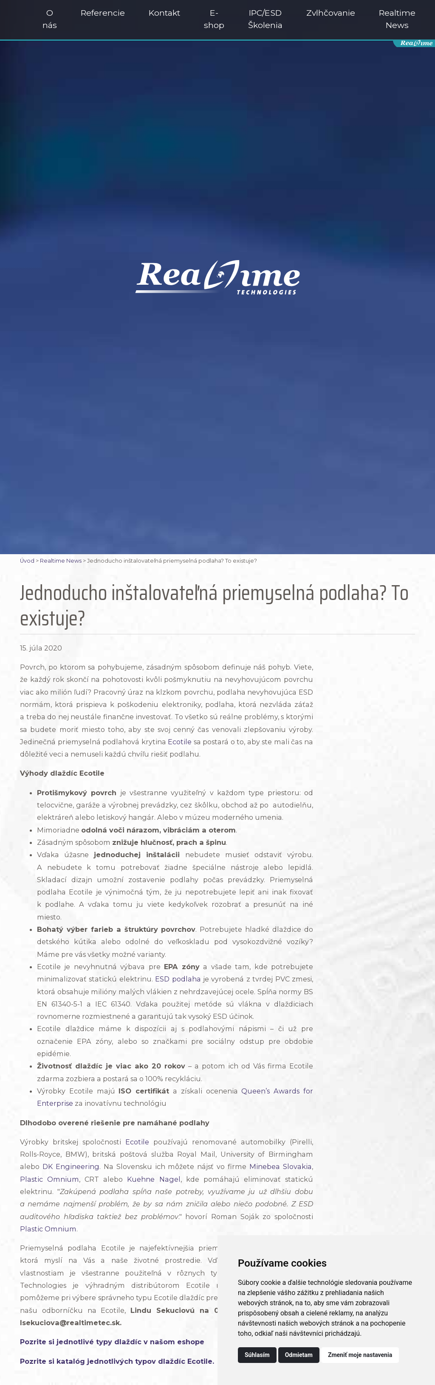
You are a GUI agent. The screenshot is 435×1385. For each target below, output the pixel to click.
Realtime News (397, 19)
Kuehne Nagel (153, 1179)
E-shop (214, 19)
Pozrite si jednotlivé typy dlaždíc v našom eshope (112, 1341)
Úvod (27, 561)
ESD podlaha (178, 979)
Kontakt (164, 13)
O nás (49, 19)
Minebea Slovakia (280, 1166)
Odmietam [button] (299, 1354)
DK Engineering (70, 1166)
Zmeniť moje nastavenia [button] (360, 1354)
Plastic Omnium (49, 1179)
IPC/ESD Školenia (265, 19)
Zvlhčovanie (330, 13)
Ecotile (180, 741)
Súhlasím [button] (257, 1354)
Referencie (103, 13)
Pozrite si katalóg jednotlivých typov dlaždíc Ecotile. (117, 1361)
